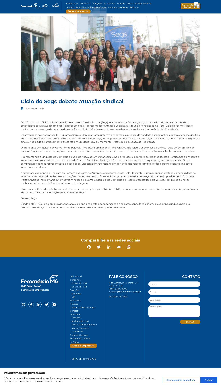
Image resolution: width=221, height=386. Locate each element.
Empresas (76, 293)
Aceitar (209, 380)
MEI (73, 297)
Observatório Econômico (84, 324)
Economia (70, 7)
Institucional (71, 3)
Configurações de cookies (180, 380)
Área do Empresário (134, 7)
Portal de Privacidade (83, 359)
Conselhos (83, 3)
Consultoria (77, 331)
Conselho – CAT (79, 283)
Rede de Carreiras (84, 7)
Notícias (113, 3)
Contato (146, 3)
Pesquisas (76, 317)
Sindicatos (103, 3)
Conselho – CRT (79, 286)
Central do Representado (130, 3)
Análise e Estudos (80, 321)
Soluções (93, 3)
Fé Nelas (116, 7)
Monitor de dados (80, 328)
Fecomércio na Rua (102, 7)
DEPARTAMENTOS (118, 296)
